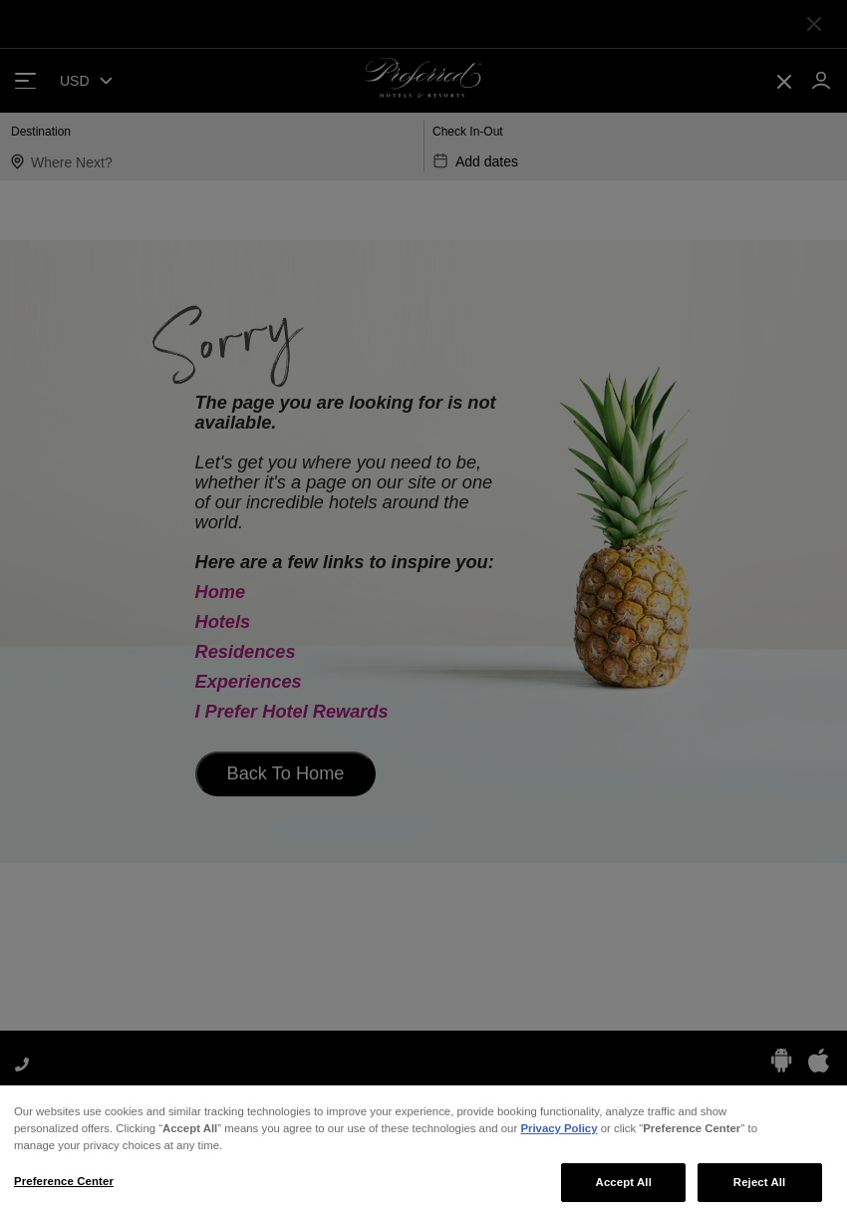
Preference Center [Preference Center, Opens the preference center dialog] (64, 1188)
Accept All (624, 1189)
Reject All (759, 1189)
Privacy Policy (558, 1135)
